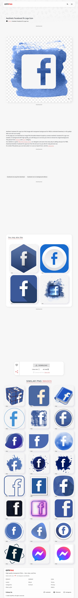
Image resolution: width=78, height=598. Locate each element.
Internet (18, 139)
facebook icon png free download (16, 177)
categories (51, 146)
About (30, 582)
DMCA (52, 587)
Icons (24, 139)
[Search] (67, 4)
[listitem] (47, 592)
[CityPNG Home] (8, 4)
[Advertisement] (39, 31)
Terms (52, 582)
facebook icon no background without (37, 177)
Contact (30, 585)
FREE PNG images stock (24, 142)
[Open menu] (72, 4)
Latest (7, 582)
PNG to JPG (9, 587)
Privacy (53, 585)
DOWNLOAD (41, 365)
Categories (9, 585)
